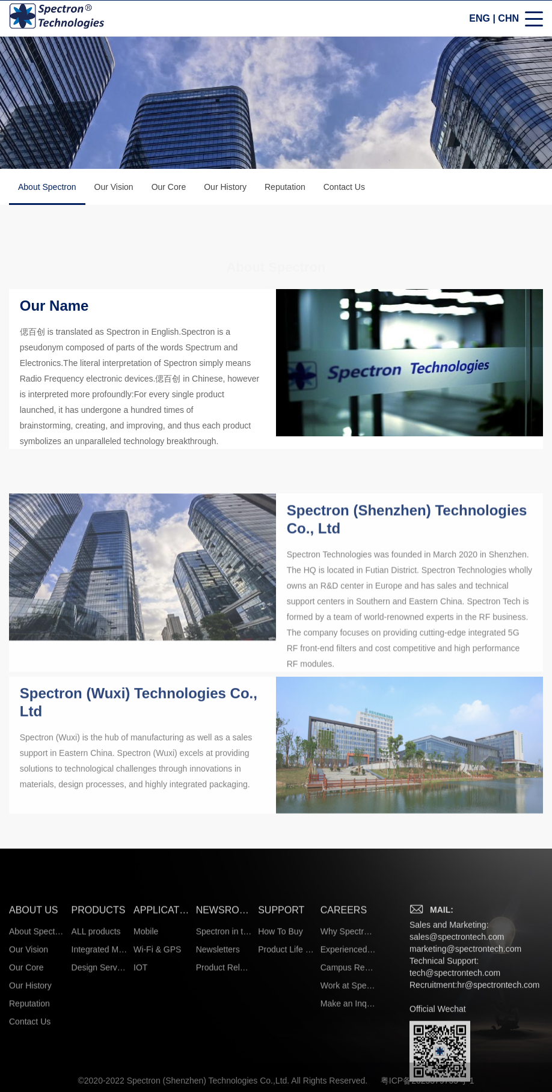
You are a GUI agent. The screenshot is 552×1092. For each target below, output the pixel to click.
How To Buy (280, 1016)
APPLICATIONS (161, 995)
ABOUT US (33, 995)
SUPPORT (281, 995)
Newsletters (218, 1034)
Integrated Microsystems (99, 1034)
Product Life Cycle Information (286, 1034)
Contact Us (344, 188)
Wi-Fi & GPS (157, 1034)
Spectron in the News (224, 1016)
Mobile (145, 1016)
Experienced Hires (348, 1034)
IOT (140, 1052)
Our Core (169, 188)
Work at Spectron (348, 1070)
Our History (225, 188)
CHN (508, 19)
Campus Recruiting (348, 1052)
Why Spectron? (348, 1016)
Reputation (285, 188)
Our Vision (113, 188)
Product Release (224, 1052)
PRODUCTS (99, 995)
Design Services (99, 1052)
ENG (479, 19)
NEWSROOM (224, 995)
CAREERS (343, 995)
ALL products (96, 1016)
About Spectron (47, 194)
